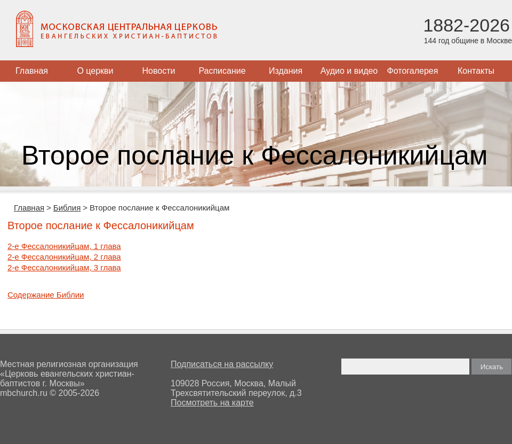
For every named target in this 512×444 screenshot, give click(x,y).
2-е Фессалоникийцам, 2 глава (64, 256)
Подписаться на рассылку (222, 364)
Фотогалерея (412, 70)
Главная (31, 70)
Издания (285, 70)
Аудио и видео (349, 70)
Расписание (221, 70)
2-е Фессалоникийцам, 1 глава (64, 246)
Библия (67, 207)
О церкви (95, 70)
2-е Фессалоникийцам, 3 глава (64, 267)
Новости (158, 70)
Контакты (476, 70)
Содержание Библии (45, 294)
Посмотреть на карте (212, 402)
